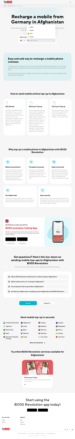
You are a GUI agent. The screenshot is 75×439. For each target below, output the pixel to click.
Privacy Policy (31, 433)
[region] (41, 32)
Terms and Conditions (22, 433)
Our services (5, 417)
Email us (22, 422)
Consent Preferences (51, 433)
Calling (3, 420)
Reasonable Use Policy (40, 433)
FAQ (21, 420)
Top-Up (3, 422)
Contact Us (47, 303)
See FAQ (28, 303)
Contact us (22, 424)
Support (22, 417)
